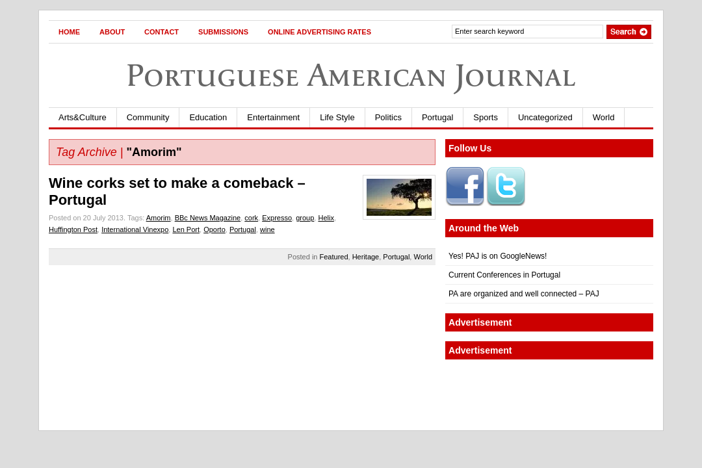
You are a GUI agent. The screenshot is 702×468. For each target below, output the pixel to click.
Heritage (366, 257)
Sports (485, 117)
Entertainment (273, 117)
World (604, 117)
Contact (161, 32)
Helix (325, 218)
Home (69, 32)
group (305, 218)
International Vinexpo (134, 229)
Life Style (337, 117)
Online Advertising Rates (319, 32)
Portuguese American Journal (351, 75)
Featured (334, 257)
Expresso (277, 218)
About (112, 32)
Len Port (186, 229)
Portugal (437, 117)
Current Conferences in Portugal (504, 275)
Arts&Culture (82, 117)
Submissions (223, 32)
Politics (388, 117)
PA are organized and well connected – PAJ (523, 293)
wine (267, 229)
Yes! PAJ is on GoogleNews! (497, 256)
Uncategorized (545, 117)
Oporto (214, 229)
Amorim (158, 218)
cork (251, 218)
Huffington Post (73, 229)
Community (148, 117)
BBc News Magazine (208, 218)
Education (208, 117)
